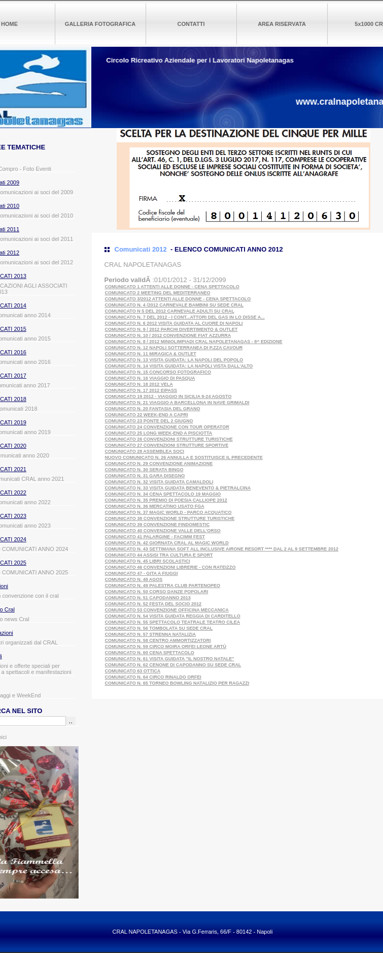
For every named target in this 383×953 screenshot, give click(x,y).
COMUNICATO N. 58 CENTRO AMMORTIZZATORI (158, 640)
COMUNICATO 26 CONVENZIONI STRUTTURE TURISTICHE (169, 439)
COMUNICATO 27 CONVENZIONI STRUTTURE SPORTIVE (167, 445)
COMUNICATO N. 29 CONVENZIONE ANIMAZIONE (159, 463)
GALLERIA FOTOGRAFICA (100, 24)
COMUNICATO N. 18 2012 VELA (139, 384)
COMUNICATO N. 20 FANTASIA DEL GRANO (152, 408)
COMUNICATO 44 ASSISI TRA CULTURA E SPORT (159, 555)
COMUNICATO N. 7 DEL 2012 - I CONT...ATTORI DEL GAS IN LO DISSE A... (185, 317)
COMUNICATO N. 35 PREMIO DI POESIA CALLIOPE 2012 (166, 500)
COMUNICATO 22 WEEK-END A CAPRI (146, 414)
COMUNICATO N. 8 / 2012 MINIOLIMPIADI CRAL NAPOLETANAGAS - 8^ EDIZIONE (194, 341)
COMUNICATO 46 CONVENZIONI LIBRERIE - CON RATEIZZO (170, 567)
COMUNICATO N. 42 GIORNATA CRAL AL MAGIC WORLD (167, 542)
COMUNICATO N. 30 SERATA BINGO (144, 469)
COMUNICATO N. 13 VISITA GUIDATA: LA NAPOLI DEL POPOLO (174, 359)
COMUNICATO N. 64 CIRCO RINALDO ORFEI (153, 677)
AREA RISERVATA (282, 24)
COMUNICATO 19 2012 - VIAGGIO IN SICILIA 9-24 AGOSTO (168, 396)
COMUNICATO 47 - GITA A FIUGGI (141, 573)
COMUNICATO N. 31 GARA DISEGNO (145, 475)
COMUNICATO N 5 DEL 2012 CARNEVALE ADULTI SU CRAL (169, 311)
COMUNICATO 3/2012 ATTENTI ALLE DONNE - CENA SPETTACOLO (178, 298)
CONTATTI (191, 24)
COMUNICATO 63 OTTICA (133, 670)
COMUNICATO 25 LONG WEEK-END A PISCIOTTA (159, 433)
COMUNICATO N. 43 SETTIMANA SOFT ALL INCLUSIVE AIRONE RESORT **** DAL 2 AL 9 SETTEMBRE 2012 (221, 548)
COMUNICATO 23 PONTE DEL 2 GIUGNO (149, 420)
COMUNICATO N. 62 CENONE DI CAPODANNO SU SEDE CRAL (173, 664)
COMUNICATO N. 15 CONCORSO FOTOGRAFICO (158, 372)
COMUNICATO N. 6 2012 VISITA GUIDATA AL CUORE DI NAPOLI (174, 323)
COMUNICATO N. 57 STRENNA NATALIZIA (150, 634)
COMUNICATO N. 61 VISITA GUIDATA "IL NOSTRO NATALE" (169, 658)
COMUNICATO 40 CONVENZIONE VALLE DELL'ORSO (163, 530)
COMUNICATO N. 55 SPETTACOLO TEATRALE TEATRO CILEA (172, 622)
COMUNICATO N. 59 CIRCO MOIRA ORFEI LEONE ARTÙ (166, 646)
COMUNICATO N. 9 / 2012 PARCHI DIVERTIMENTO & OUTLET (171, 329)
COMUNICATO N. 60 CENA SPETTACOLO (149, 652)
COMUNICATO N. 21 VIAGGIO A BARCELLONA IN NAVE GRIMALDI (177, 402)
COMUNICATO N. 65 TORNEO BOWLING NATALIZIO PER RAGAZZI (177, 683)
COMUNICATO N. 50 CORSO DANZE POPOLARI (156, 591)
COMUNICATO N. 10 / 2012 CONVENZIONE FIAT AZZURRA (168, 335)
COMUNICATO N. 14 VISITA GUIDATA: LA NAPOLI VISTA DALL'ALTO (179, 365)
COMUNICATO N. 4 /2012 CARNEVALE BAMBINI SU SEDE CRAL (174, 305)
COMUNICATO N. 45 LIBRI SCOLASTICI (147, 561)
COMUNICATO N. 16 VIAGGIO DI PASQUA (150, 378)
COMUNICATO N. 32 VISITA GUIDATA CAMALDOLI (159, 481)
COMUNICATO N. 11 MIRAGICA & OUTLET (150, 353)
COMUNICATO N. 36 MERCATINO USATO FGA (154, 506)
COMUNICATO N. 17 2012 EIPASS (141, 390)
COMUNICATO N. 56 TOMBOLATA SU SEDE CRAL (159, 628)
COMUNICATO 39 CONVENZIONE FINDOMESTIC (157, 524)
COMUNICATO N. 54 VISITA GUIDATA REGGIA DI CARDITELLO (172, 616)
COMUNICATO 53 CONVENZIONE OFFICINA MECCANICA (167, 609)
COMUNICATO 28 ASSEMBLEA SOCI (145, 451)
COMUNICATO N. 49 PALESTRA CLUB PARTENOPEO (163, 585)
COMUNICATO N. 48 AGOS (134, 579)
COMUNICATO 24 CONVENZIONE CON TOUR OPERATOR (167, 426)
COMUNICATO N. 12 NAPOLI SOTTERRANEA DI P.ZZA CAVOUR (174, 347)
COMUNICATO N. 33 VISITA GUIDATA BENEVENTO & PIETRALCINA (178, 487)
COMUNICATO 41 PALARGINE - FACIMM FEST (155, 536)
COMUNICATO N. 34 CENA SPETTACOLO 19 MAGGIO (163, 494)
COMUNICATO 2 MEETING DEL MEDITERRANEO (158, 292)
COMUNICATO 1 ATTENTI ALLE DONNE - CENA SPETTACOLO (172, 286)
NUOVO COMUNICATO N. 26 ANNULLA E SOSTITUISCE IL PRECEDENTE (184, 457)
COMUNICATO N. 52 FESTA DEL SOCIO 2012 (153, 603)
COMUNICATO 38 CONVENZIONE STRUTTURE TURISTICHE (170, 518)
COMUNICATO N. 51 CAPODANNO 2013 (148, 597)
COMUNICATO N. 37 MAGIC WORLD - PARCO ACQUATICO (168, 512)
